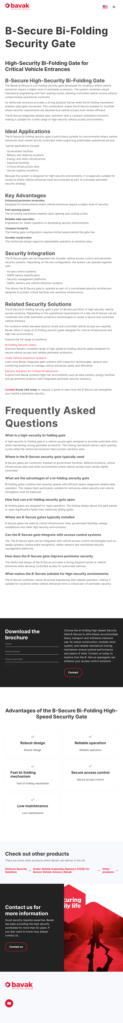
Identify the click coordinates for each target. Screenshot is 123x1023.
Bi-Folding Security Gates (20, 344)
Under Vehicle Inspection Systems (25, 358)
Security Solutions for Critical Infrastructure (31, 371)
